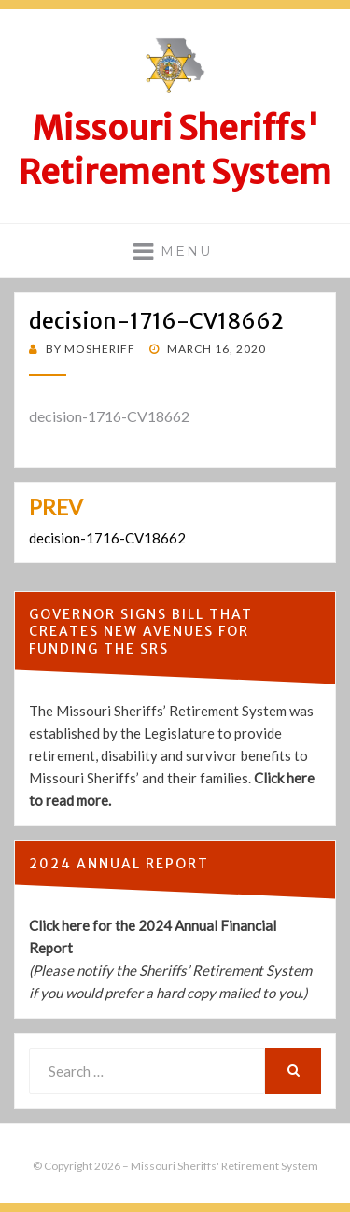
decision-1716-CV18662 (109, 416)
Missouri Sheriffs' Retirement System (175, 150)
